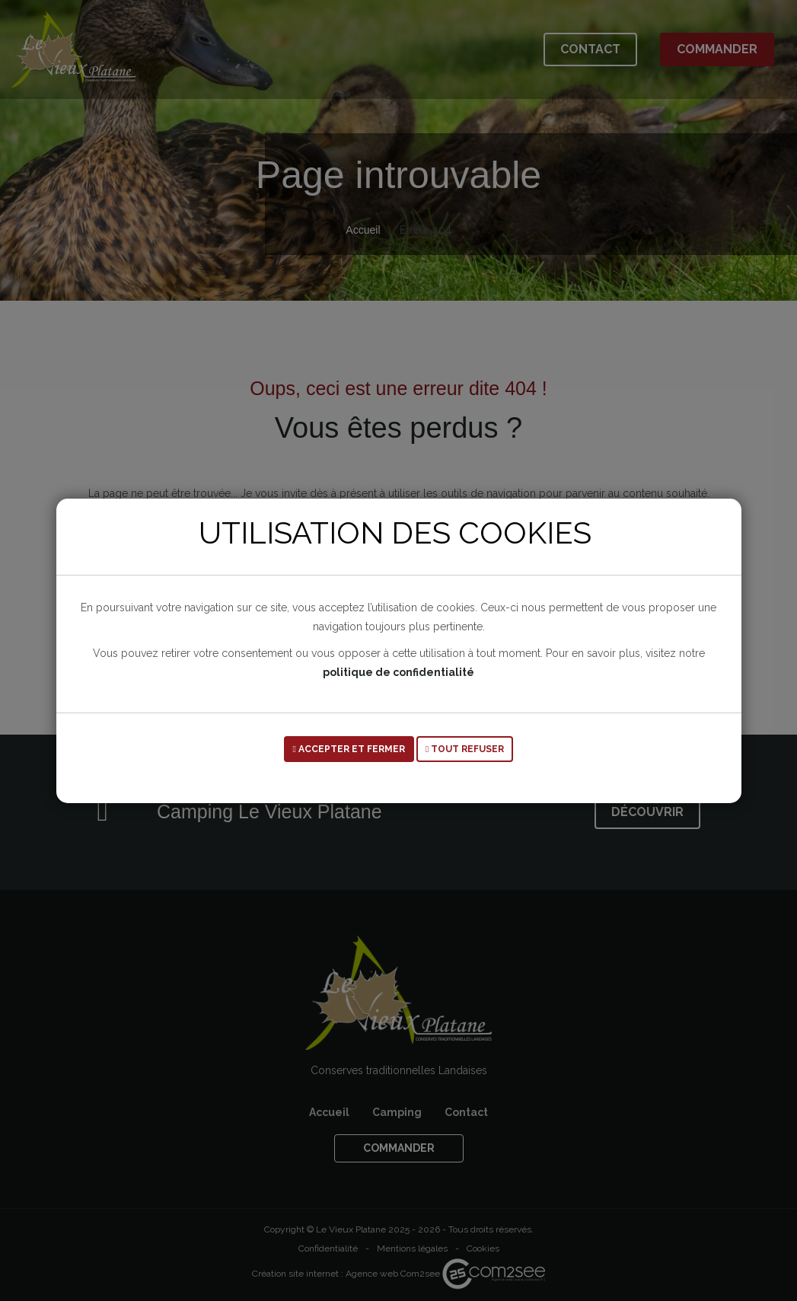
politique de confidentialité (398, 672)
